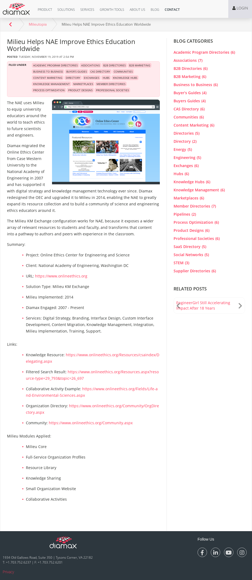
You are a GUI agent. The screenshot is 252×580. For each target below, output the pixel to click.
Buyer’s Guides (190, 92)
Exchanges (186, 165)
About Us (137, 9)
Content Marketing (194, 125)
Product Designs (191, 230)
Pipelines (185, 214)
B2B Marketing (190, 76)
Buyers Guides (190, 100)
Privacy (8, 571)
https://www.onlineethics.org (61, 276)
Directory (185, 141)
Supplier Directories (195, 270)
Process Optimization (196, 222)
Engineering (187, 157)
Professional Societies (197, 238)
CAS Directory (189, 108)
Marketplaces (189, 198)
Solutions (66, 9)
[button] (45, 9)
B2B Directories (191, 68)
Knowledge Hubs (192, 181)
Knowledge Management (199, 189)
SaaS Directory (190, 246)
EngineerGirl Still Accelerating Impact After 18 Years (203, 305)
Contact (172, 9)
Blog (155, 9)
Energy (183, 149)
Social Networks (191, 254)
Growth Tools (112, 9)
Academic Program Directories (204, 52)
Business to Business (196, 84)
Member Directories (195, 206)
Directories (186, 133)
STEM (181, 262)
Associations (188, 60)
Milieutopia (38, 24)
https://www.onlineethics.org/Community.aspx (91, 422)
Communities (189, 117)
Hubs (181, 173)
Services (87, 9)
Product (45, 9)
